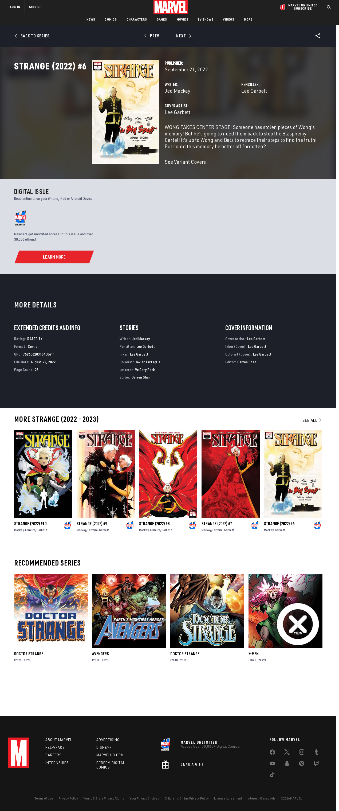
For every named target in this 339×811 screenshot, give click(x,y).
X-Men (254, 688)
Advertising (108, 740)
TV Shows (206, 19)
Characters (137, 19)
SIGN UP (35, 7)
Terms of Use (43, 798)
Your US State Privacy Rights (103, 798)
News (90, 19)
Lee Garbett (227, 114)
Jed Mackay (123, 114)
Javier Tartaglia (147, 396)
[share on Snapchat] (287, 764)
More (248, 19)
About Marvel (58, 740)
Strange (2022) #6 (279, 557)
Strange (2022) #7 (217, 557)
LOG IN (15, 7)
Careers (53, 755)
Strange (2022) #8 (154, 557)
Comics (111, 19)
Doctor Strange (28, 688)
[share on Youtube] (272, 764)
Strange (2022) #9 (92, 557)
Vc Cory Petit (145, 403)
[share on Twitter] (287, 753)
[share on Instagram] (301, 753)
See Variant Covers (130, 179)
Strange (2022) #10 (30, 557)
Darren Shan (141, 411)
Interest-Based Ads (261, 798)
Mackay (19, 564)
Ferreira (30, 564)
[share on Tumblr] (316, 753)
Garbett (42, 564)
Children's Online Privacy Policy (186, 798)
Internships (57, 763)
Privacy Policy (68, 798)
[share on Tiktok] (272, 775)
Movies (182, 19)
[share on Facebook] (272, 753)
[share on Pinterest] (301, 764)
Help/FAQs (55, 747)
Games (162, 19)
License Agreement (228, 798)
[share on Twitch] (316, 764)
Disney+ (104, 747)
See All (312, 454)
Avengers (100, 688)
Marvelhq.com (110, 755)
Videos (228, 19)
